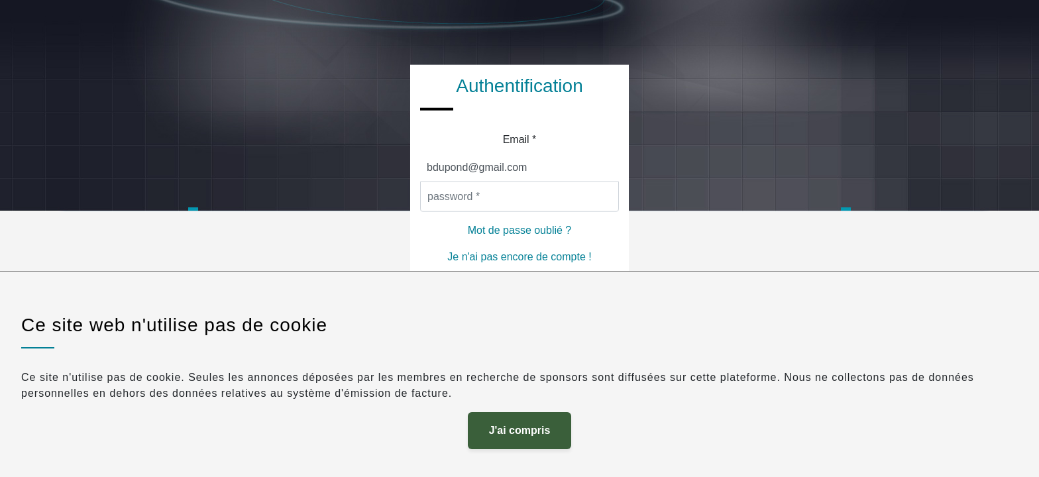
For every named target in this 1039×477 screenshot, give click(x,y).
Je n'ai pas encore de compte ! (519, 256)
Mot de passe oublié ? (520, 229)
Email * (520, 138)
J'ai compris (520, 430)
